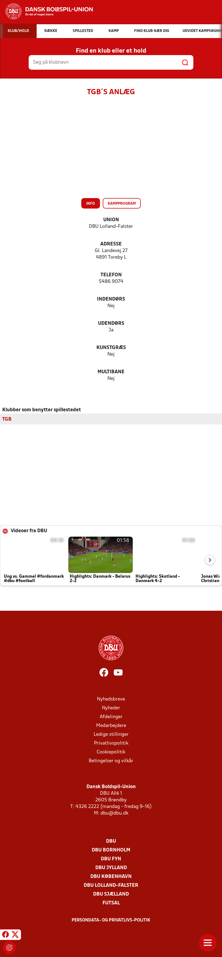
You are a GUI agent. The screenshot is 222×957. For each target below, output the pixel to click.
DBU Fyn (111, 859)
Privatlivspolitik (111, 743)
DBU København (111, 876)
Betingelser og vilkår (111, 761)
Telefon (111, 275)
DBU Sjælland (111, 894)
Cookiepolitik (111, 752)
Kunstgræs (111, 347)
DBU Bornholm (111, 850)
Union (111, 220)
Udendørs (111, 323)
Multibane (111, 372)
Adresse (111, 244)
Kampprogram (122, 204)
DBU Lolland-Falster (111, 885)
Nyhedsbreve (111, 699)
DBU (111, 841)
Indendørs (111, 299)
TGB (7, 419)
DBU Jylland (111, 868)
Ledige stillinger (111, 734)
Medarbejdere (111, 725)
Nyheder (111, 708)
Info (90, 204)
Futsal (111, 903)
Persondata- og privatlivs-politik (111, 920)
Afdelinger (111, 717)
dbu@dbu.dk (114, 813)
